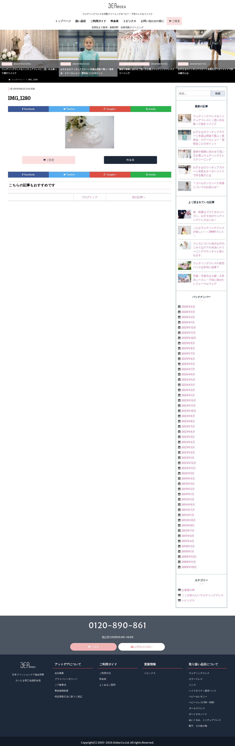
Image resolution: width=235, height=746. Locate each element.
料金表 (114, 21)
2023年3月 (188, 447)
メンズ (192, 685)
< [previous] (6, 53)
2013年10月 (188, 520)
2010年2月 (188, 546)
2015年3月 (187, 499)
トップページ (63, 21)
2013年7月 (187, 530)
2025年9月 (188, 343)
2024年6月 (188, 374)
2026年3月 (188, 311)
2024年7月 (188, 369)
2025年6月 (188, 358)
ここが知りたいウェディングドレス (202, 595)
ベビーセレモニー (198, 697)
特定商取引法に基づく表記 (68, 697)
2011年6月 (187, 535)
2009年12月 (188, 556)
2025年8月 (188, 348)
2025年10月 (188, 337)
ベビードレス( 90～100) (201, 702)
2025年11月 (188, 332)
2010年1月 (187, 551)
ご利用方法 (105, 673)
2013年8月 (187, 525)
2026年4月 (188, 306)
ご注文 (176, 21)
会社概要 (59, 673)
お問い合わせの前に (152, 21)
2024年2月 (188, 390)
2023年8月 (188, 421)
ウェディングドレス (199, 673)
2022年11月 (188, 468)
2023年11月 (188, 405)
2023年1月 (187, 457)
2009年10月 (189, 567)
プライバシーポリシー (66, 679)
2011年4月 (187, 541)
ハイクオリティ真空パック (202, 691)
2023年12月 (188, 400)
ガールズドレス (197, 708)
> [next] (229, 53)
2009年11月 (188, 561)
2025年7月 (188, 353)
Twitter (70, 109)
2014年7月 (188, 509)
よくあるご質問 (107, 685)
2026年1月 (188, 322)
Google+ (111, 109)
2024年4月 (188, 379)
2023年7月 (188, 426)
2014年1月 (187, 515)
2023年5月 (188, 436)
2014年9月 (188, 504)
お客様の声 (188, 590)
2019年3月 (188, 483)
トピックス (129, 21)
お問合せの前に (143, 647)
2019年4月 (188, 478)
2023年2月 (188, 452)
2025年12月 (188, 327)
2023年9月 (188, 416)
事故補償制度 (61, 691)
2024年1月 (188, 395)
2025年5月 (188, 364)
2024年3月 (188, 384)
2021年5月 (187, 473)
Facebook (29, 109)
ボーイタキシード (198, 714)
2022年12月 (188, 462)
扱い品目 (80, 21)
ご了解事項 (60, 685)
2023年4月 (188, 442)
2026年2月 (188, 317)
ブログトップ (89, 197)
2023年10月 (188, 410)
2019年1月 (187, 494)
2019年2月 (188, 488)
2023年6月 (188, 431)
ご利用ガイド (98, 21)
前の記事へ (138, 197)
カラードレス (196, 679)
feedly (152, 109)
